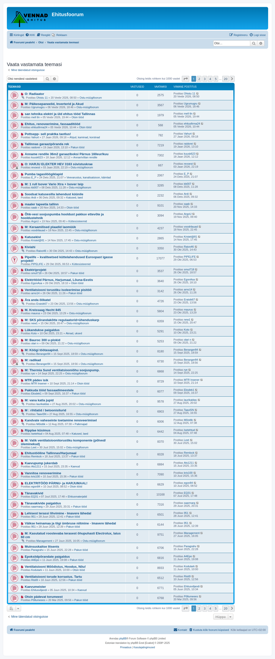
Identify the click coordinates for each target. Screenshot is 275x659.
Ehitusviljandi (39, 590)
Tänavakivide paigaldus (43, 503)
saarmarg (36, 506)
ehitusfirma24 (39, 127)
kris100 (35, 476)
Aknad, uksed (74, 333)
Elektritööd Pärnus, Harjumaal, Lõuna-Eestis (59, 280)
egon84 (35, 486)
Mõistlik (40, 424)
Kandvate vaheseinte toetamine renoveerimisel (61, 420)
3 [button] (205, 79)
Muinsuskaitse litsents (42, 546)
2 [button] (199, 79)
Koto (34, 333)
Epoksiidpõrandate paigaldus (47, 556)
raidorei (35, 147)
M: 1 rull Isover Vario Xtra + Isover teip (54, 184)
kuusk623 (37, 157)
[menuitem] (30, 35)
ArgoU (35, 221)
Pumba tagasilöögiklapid (44, 174)
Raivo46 (41, 250)
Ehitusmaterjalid (77, 496)
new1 (34, 323)
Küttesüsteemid (77, 221)
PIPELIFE (37, 264)
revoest (35, 167)
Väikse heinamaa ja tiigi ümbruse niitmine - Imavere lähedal (70, 523)
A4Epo (35, 559)
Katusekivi (33, 237)
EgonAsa (36, 283)
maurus (35, 313)
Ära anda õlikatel (38, 300)
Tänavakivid (34, 493)
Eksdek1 (36, 393)
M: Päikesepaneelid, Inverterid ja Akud (54, 104)
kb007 (34, 187)
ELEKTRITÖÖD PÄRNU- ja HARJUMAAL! (56, 483)
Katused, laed (74, 197)
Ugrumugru (38, 107)
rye (33, 373)
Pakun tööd (78, 147)
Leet (33, 447)
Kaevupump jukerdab (41, 463)
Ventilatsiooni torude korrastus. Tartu (53, 576)
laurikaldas (42, 404)
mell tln (35, 117)
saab (34, 207)
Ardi (33, 197)
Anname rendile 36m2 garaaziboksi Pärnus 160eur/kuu (67, 154)
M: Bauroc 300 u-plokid (42, 340)
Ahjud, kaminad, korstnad (85, 137)
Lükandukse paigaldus (42, 330)
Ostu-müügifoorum (90, 97)
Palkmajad (81, 424)
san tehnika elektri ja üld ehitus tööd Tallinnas (60, 114)
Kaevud (75, 466)
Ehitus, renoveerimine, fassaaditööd (52, 124)
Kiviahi (30, 247)
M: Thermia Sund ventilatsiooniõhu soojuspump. (62, 370)
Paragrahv (37, 549)
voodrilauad (38, 230)
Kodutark (36, 569)
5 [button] (216, 79)
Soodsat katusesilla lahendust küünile (54, 194)
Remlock (36, 456)
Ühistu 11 (42, 97)
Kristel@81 (37, 240)
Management (44, 540)
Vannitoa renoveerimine (43, 473)
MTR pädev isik (36, 380)
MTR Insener (39, 383)
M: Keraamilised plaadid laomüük (50, 227)
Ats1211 (36, 466)
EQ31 (34, 496)
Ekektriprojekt (35, 270)
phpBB (122, 638)
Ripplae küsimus (37, 430)
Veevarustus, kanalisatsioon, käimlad (89, 177)
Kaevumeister (35, 587)
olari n (34, 343)
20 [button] (225, 79)
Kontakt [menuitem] (180, 629)
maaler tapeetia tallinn (42, 204)
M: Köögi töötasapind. (42, 350)
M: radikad (33, 360)
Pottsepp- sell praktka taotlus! (48, 134)
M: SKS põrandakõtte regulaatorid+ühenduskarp (62, 320)
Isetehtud (36, 433)
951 (33, 516)
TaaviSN (41, 414)
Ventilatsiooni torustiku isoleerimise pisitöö (58, 290)
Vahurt (35, 137)
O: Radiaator (34, 94)
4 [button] (210, 79)
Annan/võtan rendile (85, 157)
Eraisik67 (41, 303)
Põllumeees (38, 600)
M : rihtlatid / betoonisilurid (45, 410)
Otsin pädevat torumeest (44, 597)
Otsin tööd (78, 117)
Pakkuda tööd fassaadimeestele (49, 390)
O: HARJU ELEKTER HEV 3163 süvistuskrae (59, 164)
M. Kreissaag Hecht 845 (43, 310)
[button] (185, 79)
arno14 (35, 293)
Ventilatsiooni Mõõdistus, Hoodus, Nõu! (55, 566)
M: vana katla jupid (39, 400)
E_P (33, 177)
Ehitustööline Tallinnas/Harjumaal (50, 453)
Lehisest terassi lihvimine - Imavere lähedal (58, 513)
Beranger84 (43, 353)
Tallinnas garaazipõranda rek (47, 144)
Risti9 (34, 579)
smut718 (36, 273)
